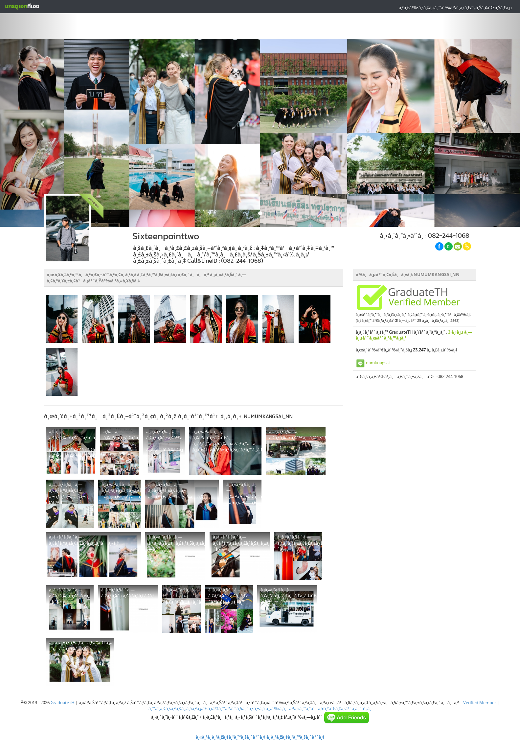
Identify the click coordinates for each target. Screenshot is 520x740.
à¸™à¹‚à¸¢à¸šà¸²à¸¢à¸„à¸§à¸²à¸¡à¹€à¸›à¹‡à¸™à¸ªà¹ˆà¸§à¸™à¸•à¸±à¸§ (206, 708)
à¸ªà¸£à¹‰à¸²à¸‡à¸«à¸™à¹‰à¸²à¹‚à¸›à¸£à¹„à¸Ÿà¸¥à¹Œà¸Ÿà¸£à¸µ (455, 8)
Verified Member (479, 702)
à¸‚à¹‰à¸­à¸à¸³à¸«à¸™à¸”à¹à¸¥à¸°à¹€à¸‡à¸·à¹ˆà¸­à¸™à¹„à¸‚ (319, 708)
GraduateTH (63, 702)
